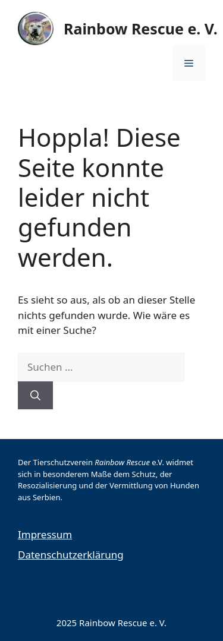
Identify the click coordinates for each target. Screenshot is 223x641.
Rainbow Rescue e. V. (141, 28)
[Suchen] (35, 395)
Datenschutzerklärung (71, 554)
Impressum (45, 534)
